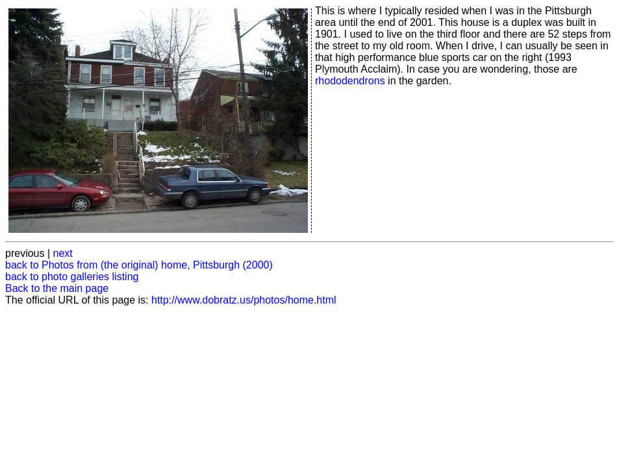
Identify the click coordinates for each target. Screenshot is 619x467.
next (63, 253)
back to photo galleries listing (71, 276)
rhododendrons (350, 80)
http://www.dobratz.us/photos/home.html (243, 299)
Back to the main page (56, 288)
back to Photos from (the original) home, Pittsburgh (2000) (139, 264)
